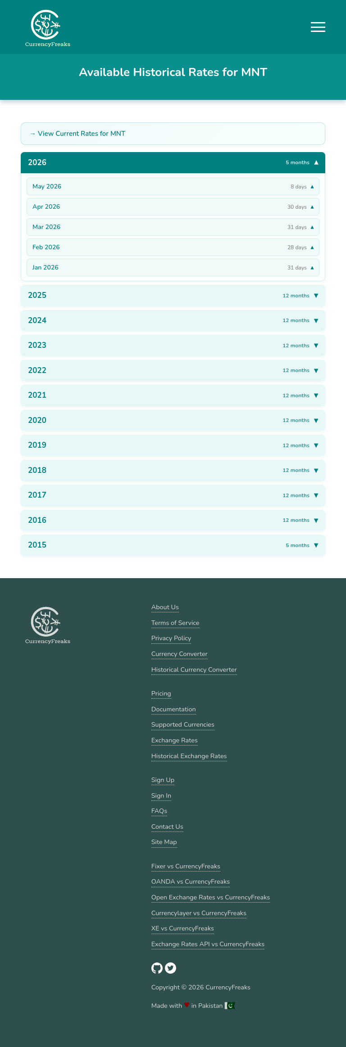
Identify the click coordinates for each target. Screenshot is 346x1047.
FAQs (159, 810)
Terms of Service (175, 622)
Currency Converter (179, 653)
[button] (318, 27)
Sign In (161, 795)
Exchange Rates (174, 740)
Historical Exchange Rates (189, 755)
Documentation (173, 709)
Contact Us (167, 826)
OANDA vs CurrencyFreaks (190, 881)
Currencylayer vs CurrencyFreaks (198, 912)
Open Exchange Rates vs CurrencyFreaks (210, 897)
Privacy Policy (171, 638)
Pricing (161, 693)
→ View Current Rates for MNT (77, 133)
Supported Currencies (182, 724)
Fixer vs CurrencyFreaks (185, 866)
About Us (165, 606)
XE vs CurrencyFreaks (182, 928)
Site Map (164, 841)
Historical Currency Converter (194, 669)
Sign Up (162, 779)
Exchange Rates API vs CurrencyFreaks (207, 943)
